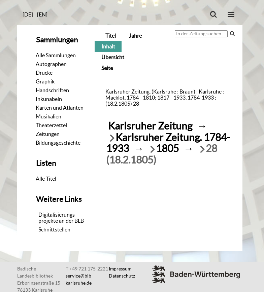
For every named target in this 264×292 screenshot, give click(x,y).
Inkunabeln (49, 99)
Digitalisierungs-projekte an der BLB (61, 218)
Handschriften (52, 90)
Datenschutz (122, 276)
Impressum (120, 268)
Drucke (44, 73)
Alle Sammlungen (56, 55)
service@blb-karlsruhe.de (79, 279)
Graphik (45, 81)
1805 (167, 148)
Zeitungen (48, 134)
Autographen (51, 64)
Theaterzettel (51, 125)
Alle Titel (46, 179)
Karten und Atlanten (60, 108)
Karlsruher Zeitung (150, 126)
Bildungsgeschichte (58, 143)
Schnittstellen (54, 229)
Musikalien (48, 116)
